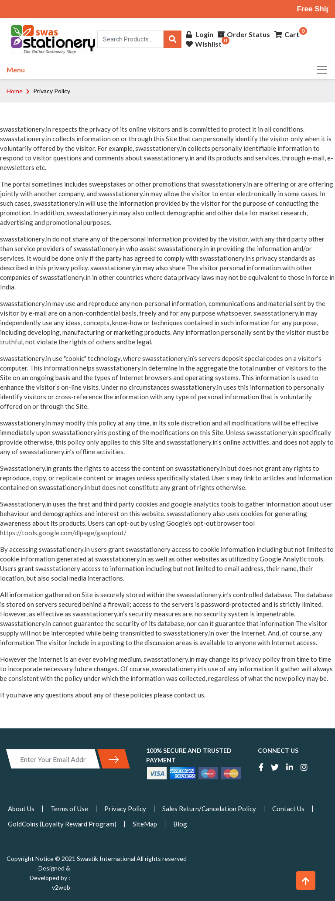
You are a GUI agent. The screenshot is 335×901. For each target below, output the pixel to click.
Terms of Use (69, 809)
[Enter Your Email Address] (53, 759)
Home (15, 91)
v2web (61, 887)
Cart (286, 35)
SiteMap (145, 824)
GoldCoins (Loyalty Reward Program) (62, 824)
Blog (180, 824)
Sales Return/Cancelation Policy (209, 809)
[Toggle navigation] (319, 69)
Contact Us (288, 809)
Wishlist (204, 45)
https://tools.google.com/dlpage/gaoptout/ (63, 533)
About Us (21, 809)
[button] (305, 880)
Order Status (244, 35)
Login (199, 35)
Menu (16, 69)
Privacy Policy (125, 809)
